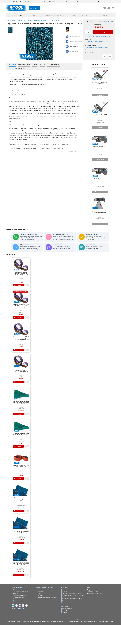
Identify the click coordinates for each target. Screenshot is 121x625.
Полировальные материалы (21, 591)
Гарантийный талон (92, 591)
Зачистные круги (44, 144)
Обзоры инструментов (55, 15)
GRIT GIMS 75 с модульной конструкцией (100, 115)
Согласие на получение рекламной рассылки (72, 599)
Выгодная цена (42, 599)
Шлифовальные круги (30, 144)
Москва (64, 610)
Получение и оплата (93, 590)
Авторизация (103, 1)
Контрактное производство (95, 593)
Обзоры (40, 595)
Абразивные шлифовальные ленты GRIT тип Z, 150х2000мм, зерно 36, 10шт (21, 563)
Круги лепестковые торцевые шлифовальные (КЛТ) (24, 148)
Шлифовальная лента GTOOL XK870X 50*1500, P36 (21, 466)
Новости (64, 591)
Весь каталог (16, 599)
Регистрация (111, 1)
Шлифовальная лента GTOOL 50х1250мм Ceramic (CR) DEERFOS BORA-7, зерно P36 (21, 370)
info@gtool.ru (28, 1)
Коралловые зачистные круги (60, 144)
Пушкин (64, 612)
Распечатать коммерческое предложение (98, 36)
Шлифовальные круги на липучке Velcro (53, 148)
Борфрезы (16, 593)
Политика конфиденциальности (71, 593)
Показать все (72, 151)
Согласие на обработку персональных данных (73, 596)
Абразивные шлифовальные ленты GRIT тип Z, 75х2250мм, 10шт (21, 499)
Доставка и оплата (71, 1)
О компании (87, 15)
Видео (39, 593)
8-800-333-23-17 (19, 609)
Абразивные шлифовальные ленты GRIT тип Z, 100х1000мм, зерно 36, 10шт (21, 531)
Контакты (103, 15)
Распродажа (19, 15)
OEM (73, 15)
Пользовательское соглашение (71, 602)
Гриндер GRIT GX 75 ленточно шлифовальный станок (100, 211)
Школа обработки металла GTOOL (47, 597)
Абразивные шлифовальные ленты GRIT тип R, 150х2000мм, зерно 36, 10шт (21, 402)
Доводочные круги (15, 144)
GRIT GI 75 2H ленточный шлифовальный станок (99, 147)
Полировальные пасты (19, 595)
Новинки (35, 15)
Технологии (41, 591)
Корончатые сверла (18, 597)
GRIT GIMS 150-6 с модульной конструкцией (99, 83)
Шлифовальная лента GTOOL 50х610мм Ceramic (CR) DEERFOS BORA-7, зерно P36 (21, 306)
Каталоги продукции (43, 590)
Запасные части (18, 600)
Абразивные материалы (19, 590)
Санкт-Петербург (67, 608)
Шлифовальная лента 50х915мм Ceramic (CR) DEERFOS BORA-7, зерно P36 (21, 273)
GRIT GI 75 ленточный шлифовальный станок (100, 179)
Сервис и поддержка (84, 1)
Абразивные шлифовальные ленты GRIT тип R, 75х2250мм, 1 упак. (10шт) (21, 435)
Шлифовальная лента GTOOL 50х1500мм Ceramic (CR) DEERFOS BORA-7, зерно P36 (21, 338)
